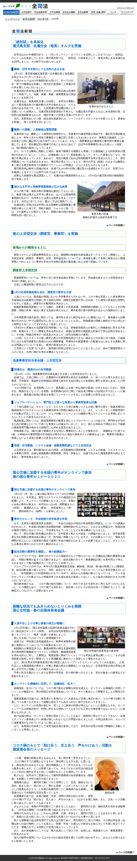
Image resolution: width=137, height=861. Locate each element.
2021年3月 (43, 18)
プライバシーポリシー (125, 8)
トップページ (12, 18)
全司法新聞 (28, 18)
